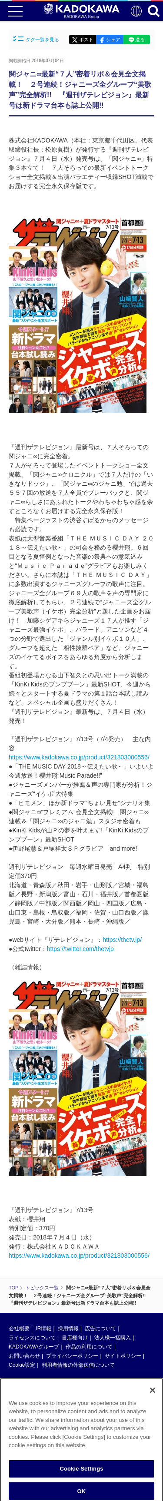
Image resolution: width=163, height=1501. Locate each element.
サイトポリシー (123, 1356)
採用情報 (68, 1328)
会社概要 (19, 1328)
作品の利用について (89, 1347)
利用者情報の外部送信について (78, 1365)
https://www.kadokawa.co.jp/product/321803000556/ (79, 757)
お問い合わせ (24, 1356)
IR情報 (43, 1328)
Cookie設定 (22, 1365)
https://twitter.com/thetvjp (80, 948)
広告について (100, 1328)
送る (140, 39)
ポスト (86, 39)
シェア (113, 39)
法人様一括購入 (112, 1338)
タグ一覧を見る (36, 39)
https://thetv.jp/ (122, 939)
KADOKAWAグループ (34, 1347)
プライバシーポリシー (72, 1356)
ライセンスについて (32, 1338)
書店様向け (75, 1338)
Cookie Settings (81, 1471)
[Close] (152, 1392)
